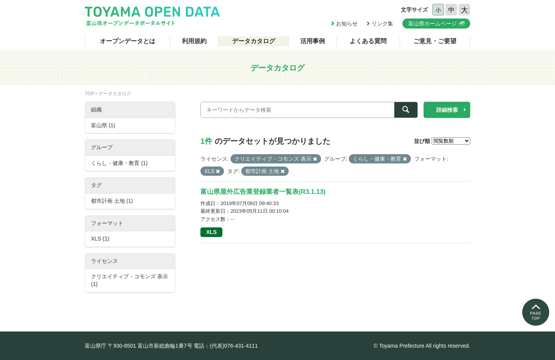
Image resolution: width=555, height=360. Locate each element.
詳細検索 (447, 110)
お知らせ (347, 23)
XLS (211, 232)
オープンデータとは (127, 41)
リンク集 (382, 23)
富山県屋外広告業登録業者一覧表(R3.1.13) (263, 191)
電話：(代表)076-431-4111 (225, 346)
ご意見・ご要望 (434, 41)
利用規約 (194, 41)
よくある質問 (368, 41)
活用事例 (312, 41)
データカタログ (253, 41)
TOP (89, 93)
